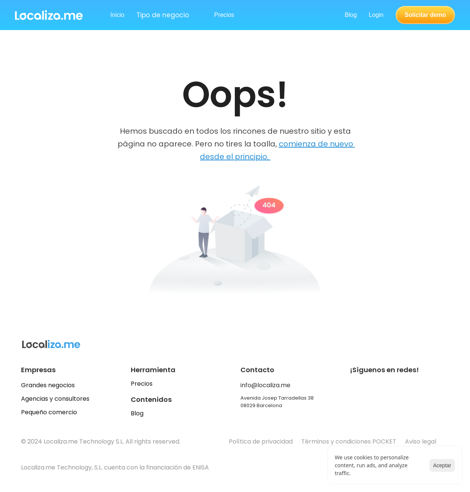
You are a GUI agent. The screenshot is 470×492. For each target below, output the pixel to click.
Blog (351, 15)
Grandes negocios (48, 385)
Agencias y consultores (55, 398)
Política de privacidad (261, 441)
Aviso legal (421, 441)
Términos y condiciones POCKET (348, 441)
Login (376, 15)
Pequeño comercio (49, 412)
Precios (142, 383)
